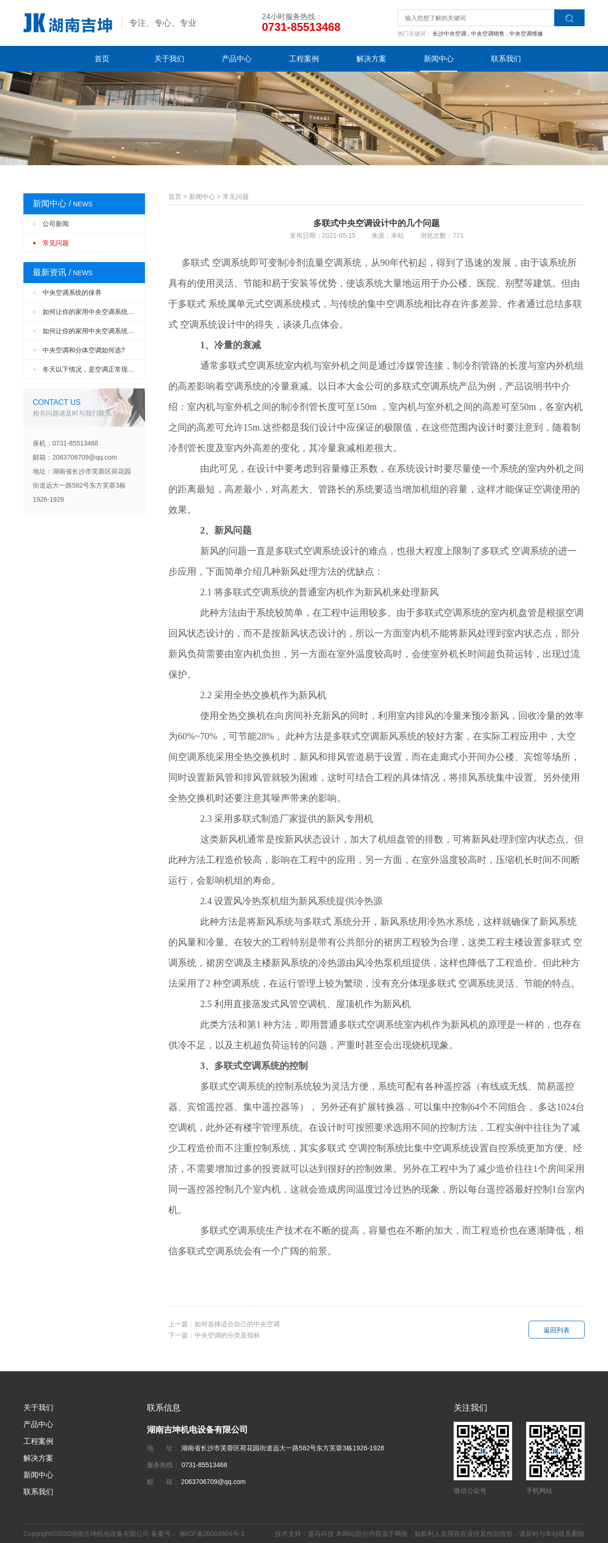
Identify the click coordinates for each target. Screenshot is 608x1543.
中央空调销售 (489, 33)
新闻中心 (439, 59)
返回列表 (556, 1330)
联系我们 (506, 59)
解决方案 (371, 59)
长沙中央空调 (451, 33)
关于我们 (169, 59)
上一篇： (224, 1324)
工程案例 (304, 59)
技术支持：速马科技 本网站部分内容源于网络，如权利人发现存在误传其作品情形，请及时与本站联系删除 (430, 1533)
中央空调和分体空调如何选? (84, 350)
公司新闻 (56, 223)
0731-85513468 (301, 27)
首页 (101, 59)
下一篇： (214, 1335)
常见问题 (56, 243)
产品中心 (237, 59)
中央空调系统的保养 (72, 292)
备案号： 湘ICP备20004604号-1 (198, 1533)
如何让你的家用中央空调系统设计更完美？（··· (94, 311)
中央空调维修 (526, 33)
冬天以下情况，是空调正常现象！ (92, 369)
